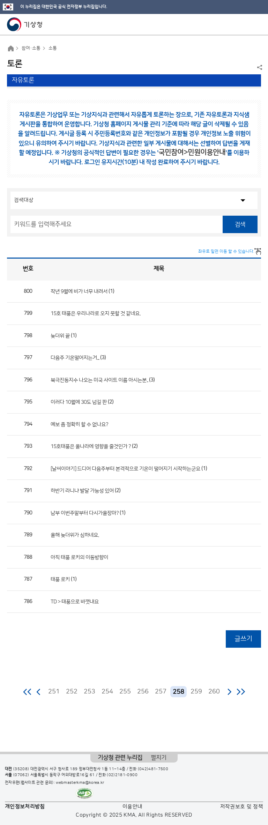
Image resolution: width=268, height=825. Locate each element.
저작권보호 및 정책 (241, 807)
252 (71, 691)
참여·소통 (31, 48)
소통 (53, 48)
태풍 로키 (60, 579)
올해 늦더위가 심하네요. (75, 535)
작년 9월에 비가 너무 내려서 (79, 291)
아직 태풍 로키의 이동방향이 (79, 557)
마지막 (240, 692)
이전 (39, 692)
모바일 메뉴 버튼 (256, 24)
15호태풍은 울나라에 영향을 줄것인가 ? (91, 446)
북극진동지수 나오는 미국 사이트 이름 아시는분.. (99, 380)
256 (143, 691)
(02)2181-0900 (122, 775)
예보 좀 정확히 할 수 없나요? (79, 424)
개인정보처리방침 (25, 807)
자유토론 (23, 80)
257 (160, 691)
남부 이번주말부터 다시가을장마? (85, 513)
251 (54, 691)
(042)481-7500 (153, 769)
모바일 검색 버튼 (245, 24)
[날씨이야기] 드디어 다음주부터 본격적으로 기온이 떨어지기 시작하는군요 (125, 468)
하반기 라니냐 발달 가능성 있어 (82, 491)
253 (89, 691)
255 (125, 691)
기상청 (25, 24)
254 (107, 691)
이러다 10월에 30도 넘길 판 (79, 402)
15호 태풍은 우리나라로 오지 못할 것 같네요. (95, 314)
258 (178, 692)
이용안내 (132, 807)
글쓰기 (243, 638)
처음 (27, 692)
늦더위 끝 (60, 336)
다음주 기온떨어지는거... (75, 358)
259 (196, 691)
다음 (229, 692)
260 (214, 691)
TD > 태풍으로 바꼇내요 (75, 601)
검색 (240, 224)
